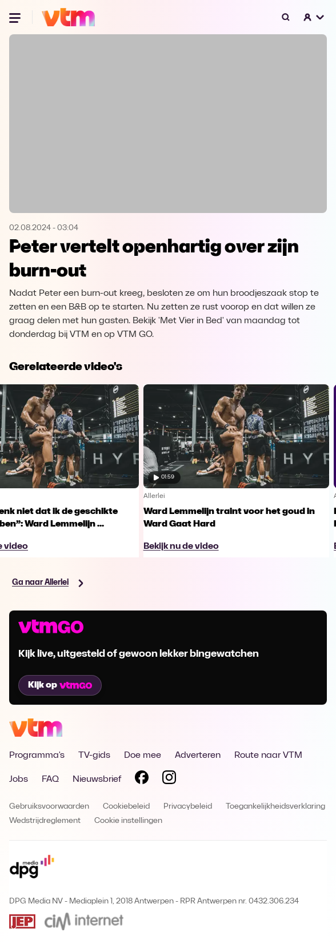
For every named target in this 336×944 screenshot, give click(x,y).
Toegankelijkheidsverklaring (275, 806)
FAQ (50, 779)
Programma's (37, 755)
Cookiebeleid (126, 806)
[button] (314, 17)
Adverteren (198, 755)
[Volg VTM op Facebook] (142, 779)
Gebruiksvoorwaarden (49, 806)
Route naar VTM (268, 755)
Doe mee (142, 755)
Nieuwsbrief (97, 779)
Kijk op (60, 685)
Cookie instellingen (128, 821)
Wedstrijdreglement (45, 821)
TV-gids (94, 755)
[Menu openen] (16, 17)
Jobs (18, 779)
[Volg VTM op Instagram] (169, 779)
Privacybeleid (187, 806)
